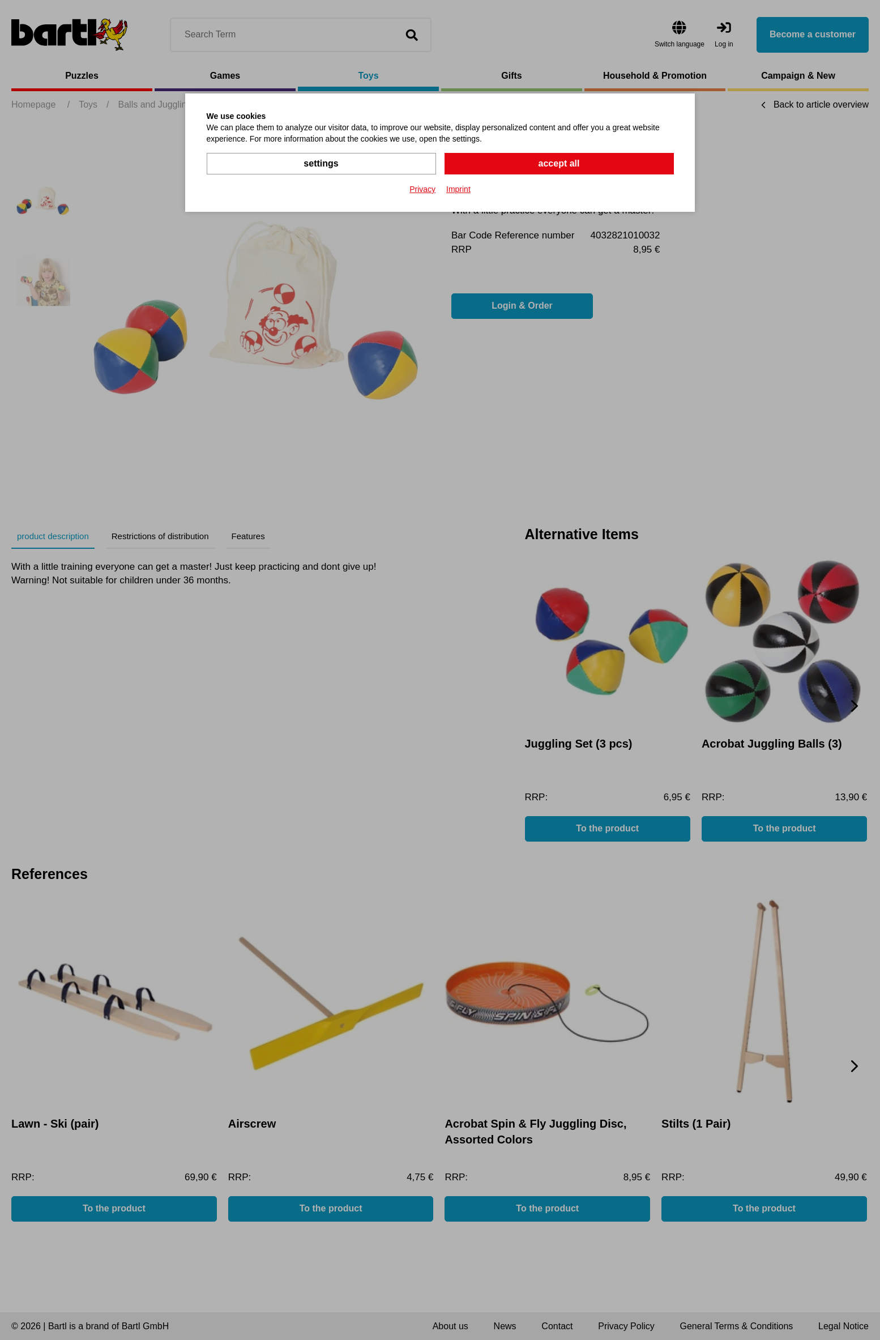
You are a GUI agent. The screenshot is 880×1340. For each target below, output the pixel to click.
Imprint (458, 189)
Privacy (422, 189)
